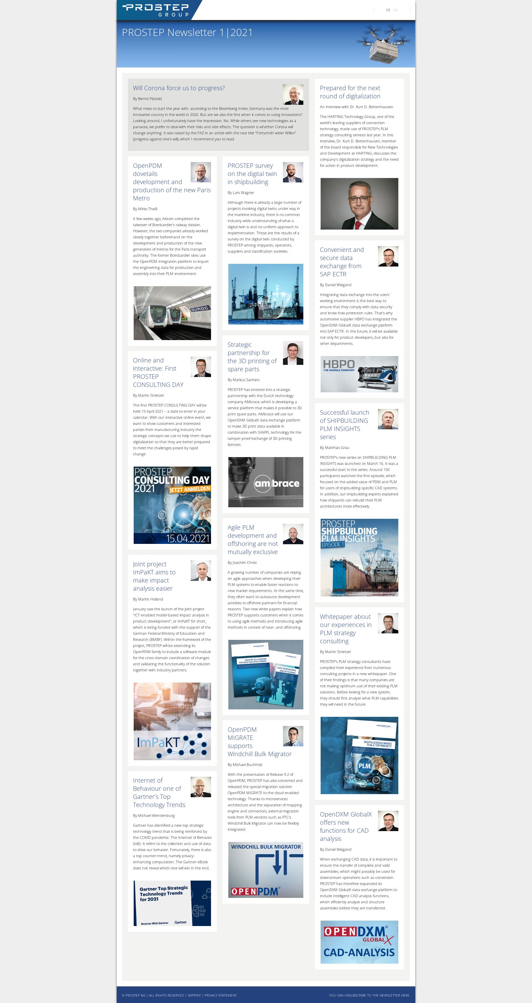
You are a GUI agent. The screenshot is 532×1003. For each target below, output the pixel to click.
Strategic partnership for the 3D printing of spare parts (252, 356)
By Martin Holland (148, 599)
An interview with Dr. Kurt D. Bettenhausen (356, 106)
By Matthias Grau (334, 447)
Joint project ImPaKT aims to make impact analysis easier (154, 576)
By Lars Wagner (241, 192)
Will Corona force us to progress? (179, 88)
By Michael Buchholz (245, 764)
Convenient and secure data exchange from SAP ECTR (342, 261)
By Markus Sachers (244, 379)
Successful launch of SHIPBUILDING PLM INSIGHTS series (344, 424)
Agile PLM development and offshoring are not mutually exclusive (253, 539)
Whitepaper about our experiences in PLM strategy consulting (346, 628)
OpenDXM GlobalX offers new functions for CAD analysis (346, 826)
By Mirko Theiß (145, 208)
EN (395, 9)
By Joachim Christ (242, 562)
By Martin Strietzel (335, 651)
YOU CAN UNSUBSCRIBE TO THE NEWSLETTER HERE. (369, 995)
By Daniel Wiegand (336, 284)
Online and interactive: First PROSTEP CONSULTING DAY (158, 372)
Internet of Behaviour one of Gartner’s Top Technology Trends (159, 792)
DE (388, 9)
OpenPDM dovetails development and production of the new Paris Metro (172, 181)
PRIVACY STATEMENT (221, 995)
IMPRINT (194, 995)
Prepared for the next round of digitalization (350, 92)
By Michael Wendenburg (154, 815)
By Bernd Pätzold (147, 98)
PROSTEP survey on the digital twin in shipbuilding (252, 173)
